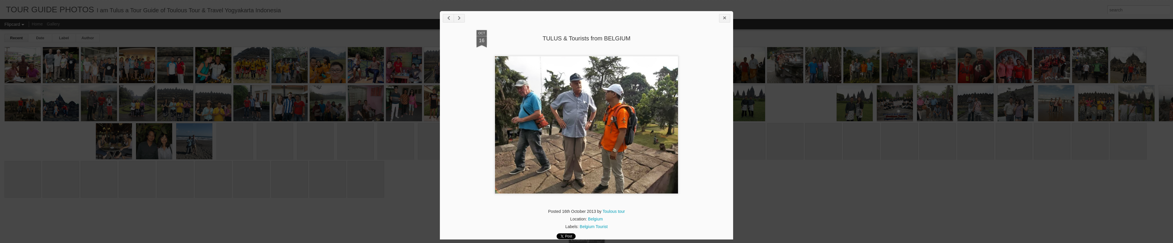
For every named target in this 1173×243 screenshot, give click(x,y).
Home (37, 24)
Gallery (53, 24)
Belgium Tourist (594, 226)
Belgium (595, 219)
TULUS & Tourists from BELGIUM (586, 38)
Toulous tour (614, 211)
